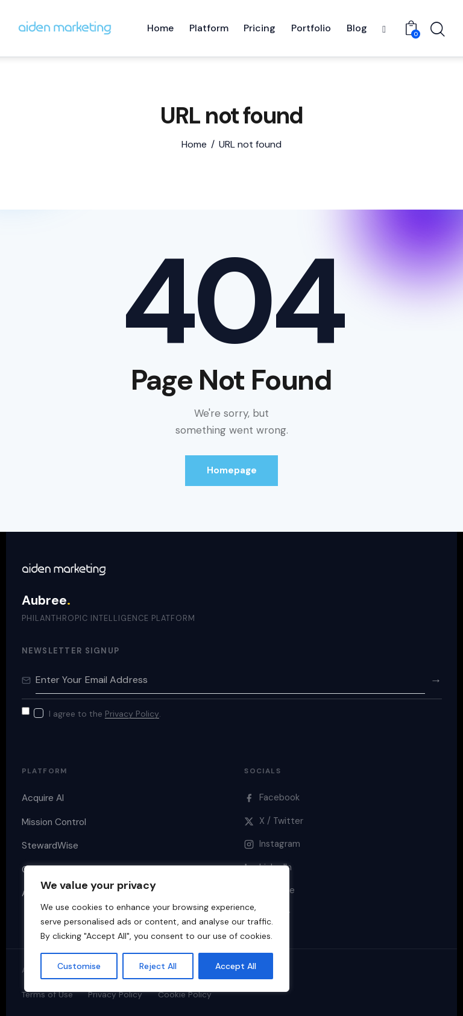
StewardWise (50, 846)
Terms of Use (47, 994)
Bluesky (267, 914)
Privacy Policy (132, 713)
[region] (156, 928)
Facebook (272, 797)
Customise (79, 966)
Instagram (272, 844)
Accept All (235, 966)
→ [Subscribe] (435, 680)
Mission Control (54, 822)
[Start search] (437, 30)
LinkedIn (268, 867)
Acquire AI (43, 798)
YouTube (269, 891)
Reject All (158, 966)
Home (194, 145)
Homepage (232, 470)
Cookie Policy (185, 994)
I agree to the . (105, 713)
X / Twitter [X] (273, 821)
